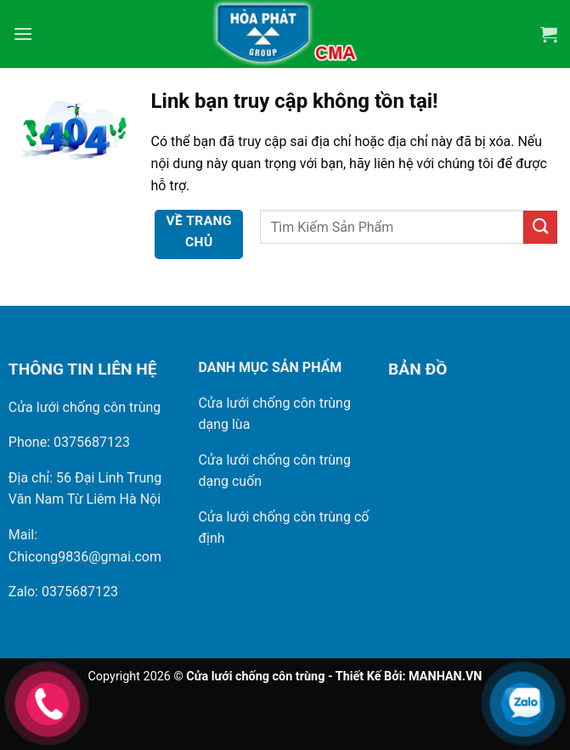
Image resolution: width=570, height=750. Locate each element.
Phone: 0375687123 (69, 442)
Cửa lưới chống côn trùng (84, 407)
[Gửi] (540, 227)
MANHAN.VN (445, 676)
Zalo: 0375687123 (63, 592)
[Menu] (23, 33)
